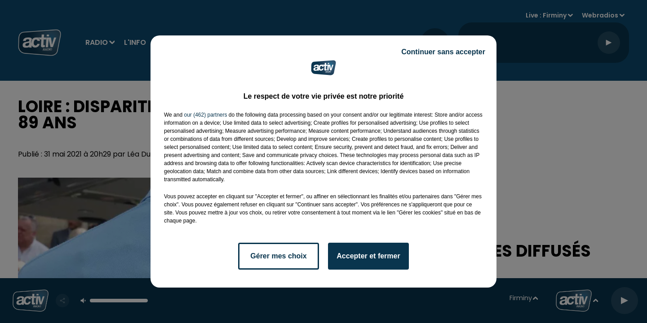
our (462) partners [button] (205, 115)
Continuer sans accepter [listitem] (443, 52)
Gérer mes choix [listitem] (278, 256)
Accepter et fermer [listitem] (368, 256)
